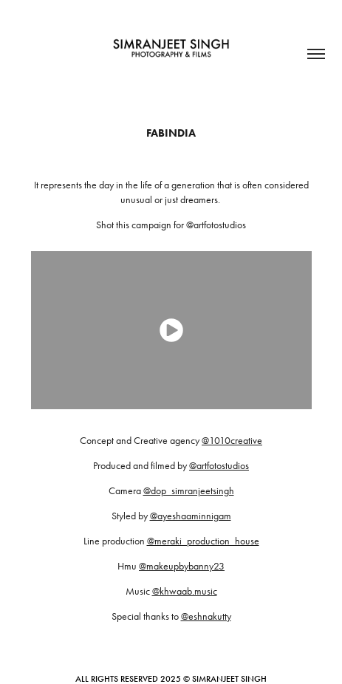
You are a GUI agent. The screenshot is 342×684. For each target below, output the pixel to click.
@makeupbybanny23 (182, 566)
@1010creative (232, 440)
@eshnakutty (206, 616)
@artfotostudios (219, 465)
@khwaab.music (184, 591)
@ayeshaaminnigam (190, 516)
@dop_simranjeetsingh (188, 491)
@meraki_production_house (203, 541)
